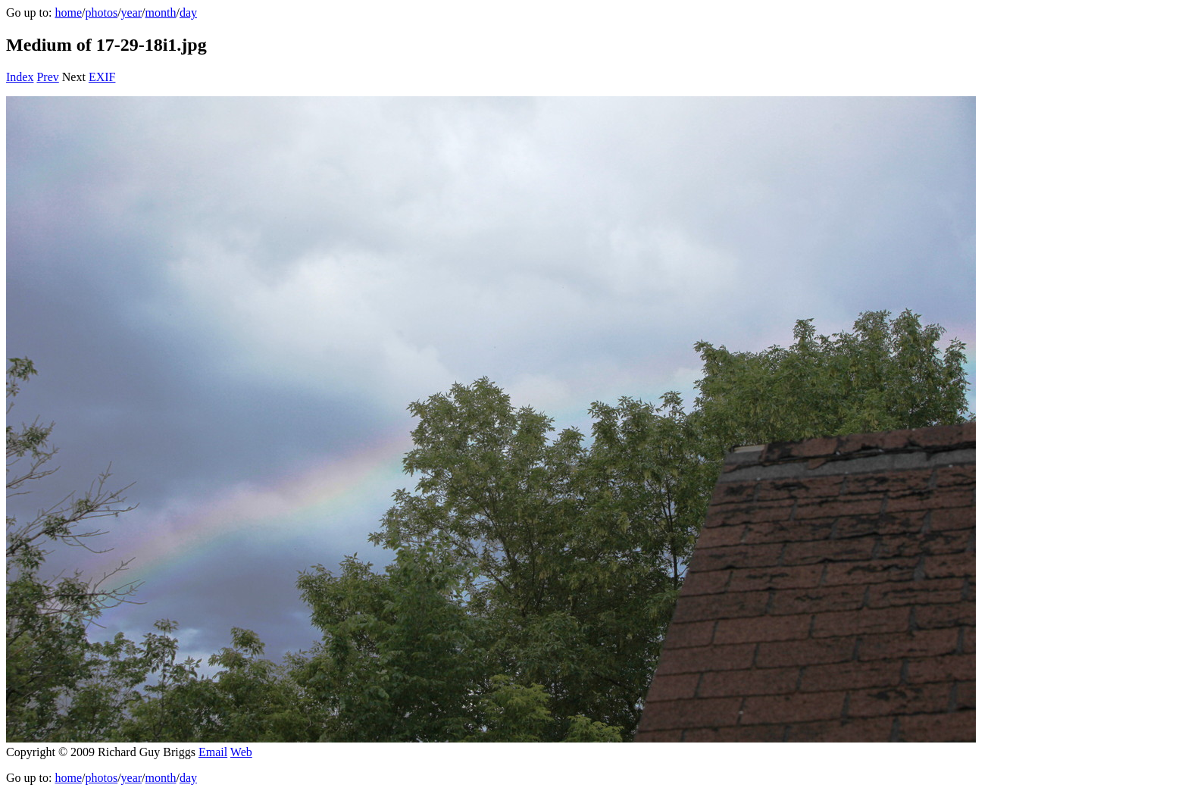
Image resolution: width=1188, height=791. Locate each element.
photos (101, 12)
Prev (47, 76)
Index (19, 76)
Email (213, 752)
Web (241, 752)
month (161, 12)
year (131, 12)
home (68, 12)
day (188, 12)
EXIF (102, 76)
